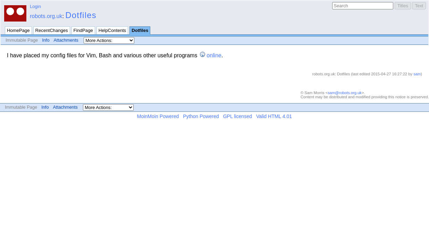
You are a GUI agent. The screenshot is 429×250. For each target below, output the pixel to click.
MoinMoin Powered (158, 116)
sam (417, 74)
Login (35, 6)
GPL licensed (237, 116)
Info (45, 40)
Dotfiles (80, 15)
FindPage (83, 30)
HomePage (18, 30)
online (214, 55)
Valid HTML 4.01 (274, 116)
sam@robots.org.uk (345, 93)
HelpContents (112, 30)
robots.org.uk (46, 16)
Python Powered (201, 116)
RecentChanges (51, 30)
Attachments (66, 40)
